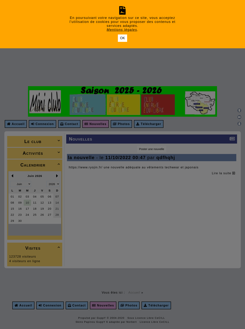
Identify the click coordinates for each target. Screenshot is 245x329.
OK (122, 38)
